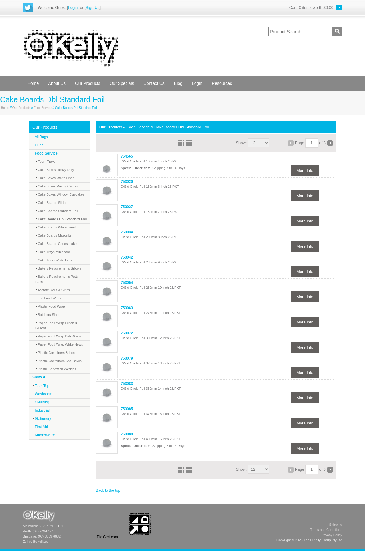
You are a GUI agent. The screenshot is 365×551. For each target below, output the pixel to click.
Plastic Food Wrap (50, 306)
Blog (178, 83)
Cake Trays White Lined (54, 260)
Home (33, 83)
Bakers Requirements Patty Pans (56, 279)
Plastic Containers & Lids (55, 352)
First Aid (40, 427)
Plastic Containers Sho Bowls (58, 361)
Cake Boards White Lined (55, 227)
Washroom (42, 394)
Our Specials (121, 83)
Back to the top (108, 490)
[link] (107, 524)
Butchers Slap (47, 314)
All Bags (40, 137)
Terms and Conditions (326, 530)
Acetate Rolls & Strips (52, 290)
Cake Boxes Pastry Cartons (57, 186)
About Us (57, 83)
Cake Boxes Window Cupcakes (60, 194)
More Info (305, 170)
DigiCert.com (107, 537)
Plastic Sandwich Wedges (55, 369)
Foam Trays (45, 161)
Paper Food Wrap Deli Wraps (58, 336)
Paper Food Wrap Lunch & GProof (56, 325)
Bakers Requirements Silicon (58, 268)
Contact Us (154, 83)
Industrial (41, 410)
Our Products (87, 83)
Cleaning (40, 402)
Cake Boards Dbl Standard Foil (61, 219)
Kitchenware (43, 435)
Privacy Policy (332, 535)
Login (73, 7)
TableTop (40, 386)
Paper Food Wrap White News (59, 344)
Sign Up (92, 7)
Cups (37, 145)
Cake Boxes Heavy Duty (54, 170)
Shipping (335, 524)
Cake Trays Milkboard (52, 252)
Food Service (43, 108)
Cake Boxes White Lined (55, 178)
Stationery (41, 419)
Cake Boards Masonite (53, 235)
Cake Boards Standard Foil (56, 211)
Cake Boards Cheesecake (56, 244)
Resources (222, 83)
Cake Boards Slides (51, 202)
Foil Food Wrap (48, 298)
